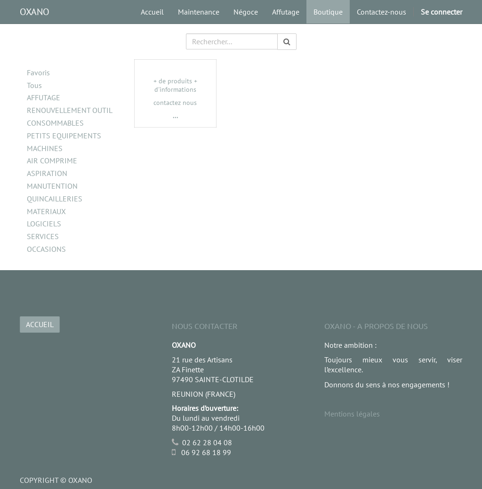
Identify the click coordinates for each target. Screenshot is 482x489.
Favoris (38, 72)
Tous (34, 85)
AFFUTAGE (43, 97)
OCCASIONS (46, 249)
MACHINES (45, 148)
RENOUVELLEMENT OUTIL (69, 110)
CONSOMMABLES (55, 123)
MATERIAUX (46, 211)
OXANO (34, 12)
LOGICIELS (44, 223)
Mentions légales (352, 413)
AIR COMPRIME (52, 160)
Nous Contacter (204, 325)
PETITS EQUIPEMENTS (64, 135)
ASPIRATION (47, 173)
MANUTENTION (52, 186)
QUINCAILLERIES (54, 198)
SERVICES (43, 236)
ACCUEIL (40, 324)
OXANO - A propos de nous (376, 325)
